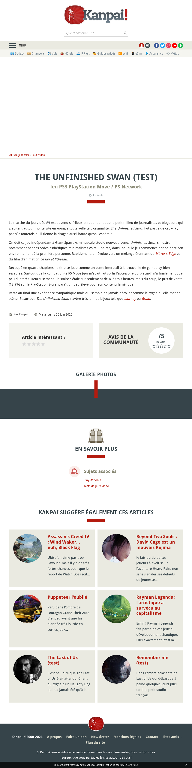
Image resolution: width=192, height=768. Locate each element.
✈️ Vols (52, 53)
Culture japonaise (19, 155)
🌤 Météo (172, 53)
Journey (130, 298)
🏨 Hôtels (66, 53)
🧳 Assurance (154, 53)
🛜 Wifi (123, 53)
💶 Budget (17, 53)
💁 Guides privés (104, 53)
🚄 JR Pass (83, 53)
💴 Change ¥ (35, 53)
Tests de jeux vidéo (96, 537)
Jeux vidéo (38, 155)
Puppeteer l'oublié (67, 647)
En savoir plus (131, 764)
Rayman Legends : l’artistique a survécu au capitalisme (156, 656)
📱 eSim (136, 53)
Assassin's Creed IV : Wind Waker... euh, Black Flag (68, 593)
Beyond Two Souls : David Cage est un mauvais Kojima (156, 593)
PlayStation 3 (92, 531)
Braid (146, 298)
